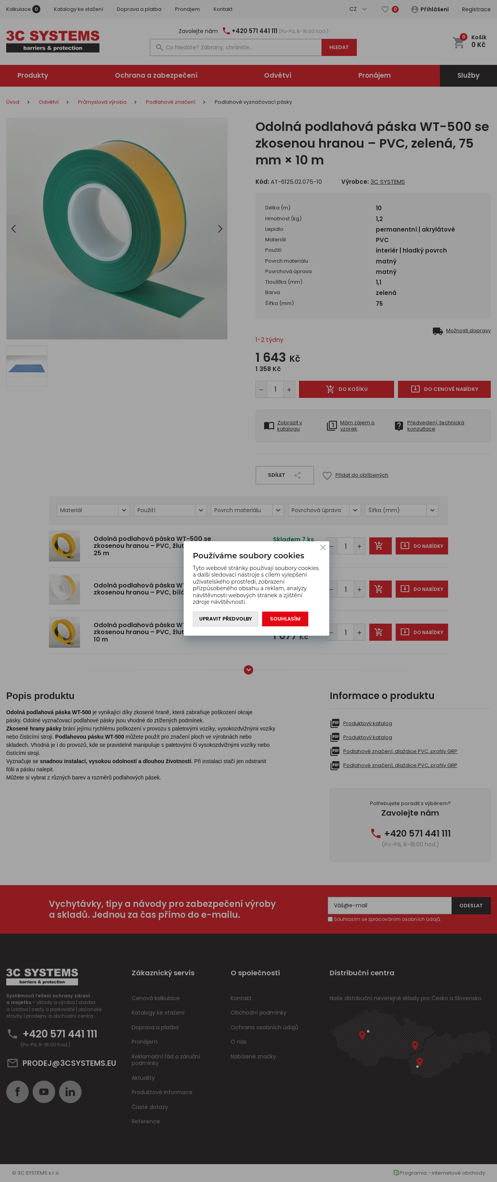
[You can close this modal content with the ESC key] (248, 591)
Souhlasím (285, 618)
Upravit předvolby (225, 618)
